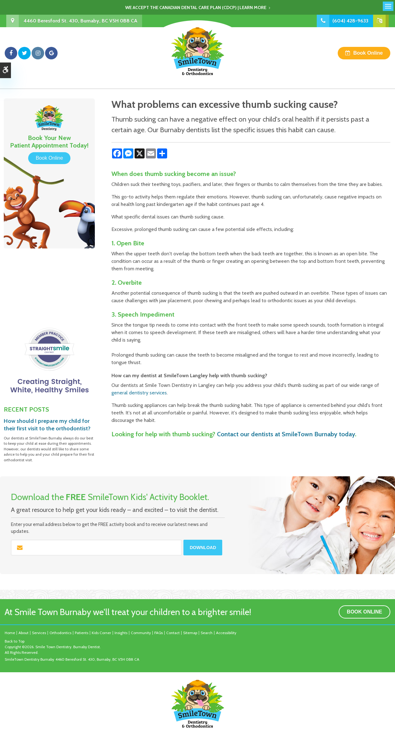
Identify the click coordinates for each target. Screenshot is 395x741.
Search (207, 632)
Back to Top (14, 641)
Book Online (368, 53)
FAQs (158, 632)
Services (39, 632)
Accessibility (226, 632)
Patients (81, 632)
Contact (173, 632)
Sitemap (190, 632)
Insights (121, 632)
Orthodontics (60, 632)
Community (141, 632)
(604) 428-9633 (350, 21)
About (23, 632)
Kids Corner (101, 632)
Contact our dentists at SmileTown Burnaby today (286, 434)
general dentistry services (139, 393)
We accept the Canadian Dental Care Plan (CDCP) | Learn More (195, 7)
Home (10, 632)
